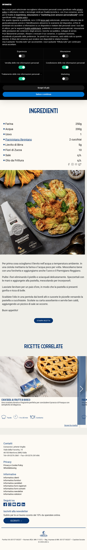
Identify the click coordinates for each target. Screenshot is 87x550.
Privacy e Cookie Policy (13, 465)
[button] (81, 389)
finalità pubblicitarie (32, 28)
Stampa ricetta (43, 320)
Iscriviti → (16, 520)
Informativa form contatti (14, 488)
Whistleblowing (9, 468)
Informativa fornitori (12, 480)
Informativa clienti (11, 477)
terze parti (45, 20)
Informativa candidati (12, 483)
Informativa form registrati (14, 486)
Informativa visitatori (12, 494)
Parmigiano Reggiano (18, 139)
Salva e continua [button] (43, 94)
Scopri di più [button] (43, 88)
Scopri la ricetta (71, 425)
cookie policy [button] (22, 17)
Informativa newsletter (13, 491)
